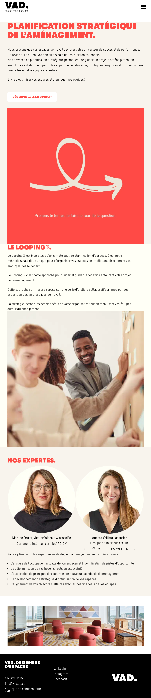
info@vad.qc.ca (15, 683)
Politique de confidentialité (23, 688)
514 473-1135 (14, 678)
